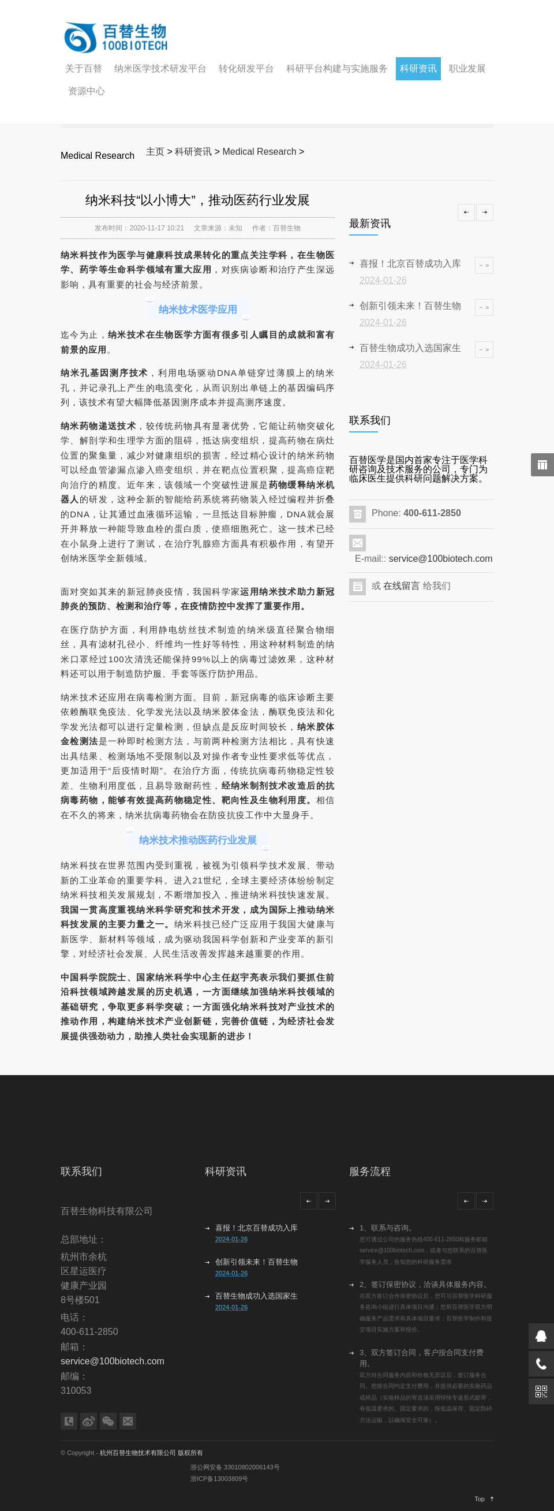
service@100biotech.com (441, 559)
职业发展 (467, 68)
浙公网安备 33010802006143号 (235, 1467)
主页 (155, 151)
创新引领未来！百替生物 (256, 1262)
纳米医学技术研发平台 (160, 68)
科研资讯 (418, 68)
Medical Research (260, 151)
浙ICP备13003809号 (219, 1478)
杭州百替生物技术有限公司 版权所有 (151, 1452)
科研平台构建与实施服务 (337, 68)
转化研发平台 (246, 68)
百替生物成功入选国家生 (256, 1296)
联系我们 (81, 1171)
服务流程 (370, 1171)
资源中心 (86, 91)
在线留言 (401, 586)
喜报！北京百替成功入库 (256, 1227)
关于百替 (83, 68)
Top (479, 1498)
